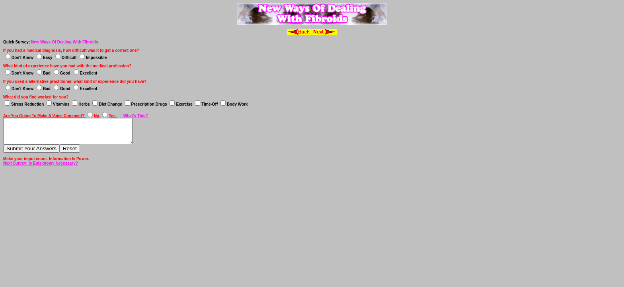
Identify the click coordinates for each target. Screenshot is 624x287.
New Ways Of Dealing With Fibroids (64, 42)
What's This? (135, 116)
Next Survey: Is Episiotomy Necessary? (40, 168)
